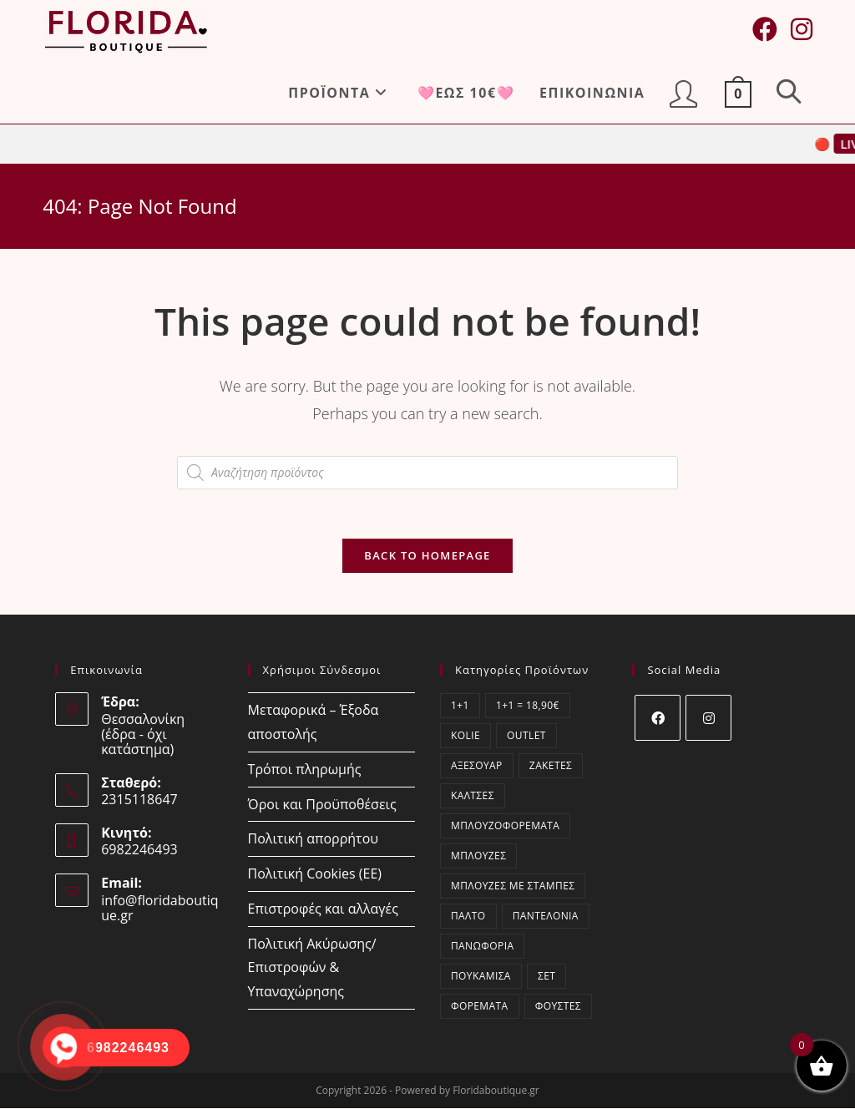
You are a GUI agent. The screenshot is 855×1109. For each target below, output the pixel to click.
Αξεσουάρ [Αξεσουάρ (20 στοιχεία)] (477, 766)
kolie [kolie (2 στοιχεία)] (465, 736)
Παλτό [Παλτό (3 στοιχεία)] (468, 916)
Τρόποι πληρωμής (305, 770)
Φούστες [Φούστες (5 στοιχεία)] (558, 1007)
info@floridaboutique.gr (159, 908)
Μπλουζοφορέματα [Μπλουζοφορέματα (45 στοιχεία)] (505, 826)
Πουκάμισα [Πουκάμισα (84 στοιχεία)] (481, 977)
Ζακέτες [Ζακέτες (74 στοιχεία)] (550, 766)
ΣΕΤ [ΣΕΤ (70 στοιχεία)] (546, 977)
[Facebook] (657, 719)
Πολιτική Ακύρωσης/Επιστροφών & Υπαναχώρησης (312, 968)
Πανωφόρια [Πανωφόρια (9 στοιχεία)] (482, 946)
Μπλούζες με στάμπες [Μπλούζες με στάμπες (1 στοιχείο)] (512, 886)
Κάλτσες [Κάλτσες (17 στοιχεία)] (472, 796)
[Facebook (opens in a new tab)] (765, 29)
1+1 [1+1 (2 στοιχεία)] (460, 706)
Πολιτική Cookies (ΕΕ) (315, 874)
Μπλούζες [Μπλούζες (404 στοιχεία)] (478, 856)
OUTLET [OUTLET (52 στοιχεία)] (526, 736)
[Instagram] (708, 719)
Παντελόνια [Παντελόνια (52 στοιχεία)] (546, 916)
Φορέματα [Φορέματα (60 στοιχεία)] (479, 1007)
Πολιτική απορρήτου (313, 839)
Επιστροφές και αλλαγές (323, 909)
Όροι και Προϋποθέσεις (322, 804)
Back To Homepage (427, 556)
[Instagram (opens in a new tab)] (801, 29)
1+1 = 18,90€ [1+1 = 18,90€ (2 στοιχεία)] (527, 706)
